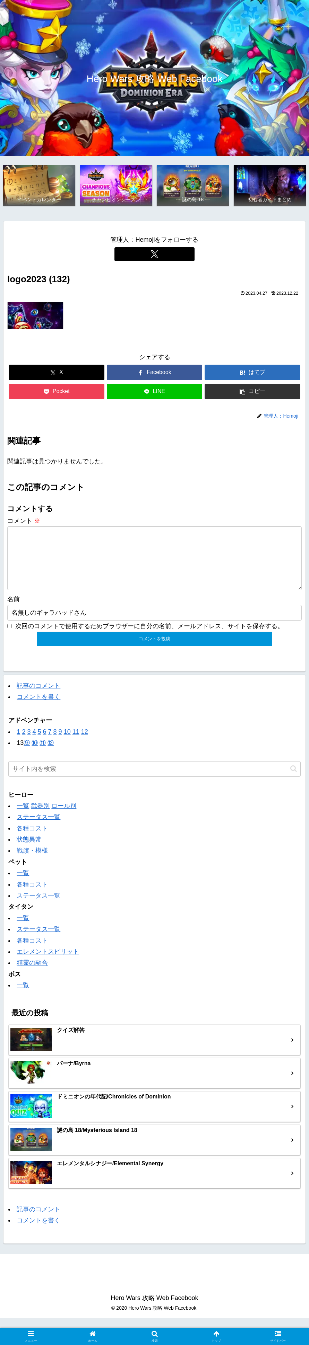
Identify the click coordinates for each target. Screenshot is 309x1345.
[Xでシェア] (56, 373)
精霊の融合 (32, 974)
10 (67, 743)
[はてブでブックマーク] (252, 373)
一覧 (23, 817)
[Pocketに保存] (56, 392)
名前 (13, 610)
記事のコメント (38, 697)
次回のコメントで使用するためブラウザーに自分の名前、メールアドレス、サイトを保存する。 (149, 637)
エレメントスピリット (48, 963)
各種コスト (32, 840)
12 (84, 743)
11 (75, 743)
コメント (23, 521)
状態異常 (29, 851)
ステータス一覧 (38, 828)
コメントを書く (38, 708)
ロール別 (63, 817)
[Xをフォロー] (155, 255)
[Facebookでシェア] (155, 373)
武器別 (40, 817)
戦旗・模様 (32, 862)
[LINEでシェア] (155, 392)
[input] (154, 780)
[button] (252, 392)
